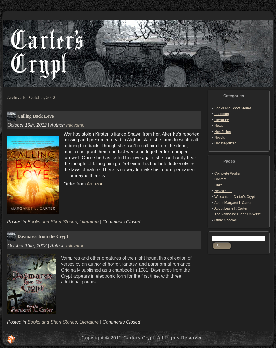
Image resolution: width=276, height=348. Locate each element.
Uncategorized (225, 143)
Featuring (221, 114)
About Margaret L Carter (232, 203)
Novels (219, 138)
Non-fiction (222, 132)
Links (218, 185)
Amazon (95, 183)
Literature (89, 221)
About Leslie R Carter (230, 208)
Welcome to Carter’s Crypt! (235, 197)
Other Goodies (225, 220)
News (218, 126)
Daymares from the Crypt (42, 236)
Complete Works (227, 173)
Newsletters (223, 191)
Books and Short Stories (52, 221)
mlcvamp (75, 125)
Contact (220, 179)
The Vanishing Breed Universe (237, 214)
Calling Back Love (35, 115)
